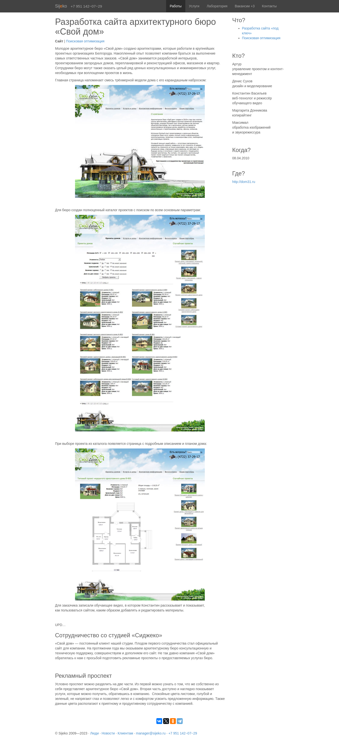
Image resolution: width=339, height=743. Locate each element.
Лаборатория (217, 6)
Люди (94, 733)
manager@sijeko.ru (151, 733)
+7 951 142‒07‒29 (182, 733)
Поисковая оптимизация (85, 41)
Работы (176, 6)
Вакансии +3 (245, 6)
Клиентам (125, 733)
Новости (108, 733)
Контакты (269, 6)
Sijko (61, 6)
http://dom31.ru (243, 182)
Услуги (194, 6)
